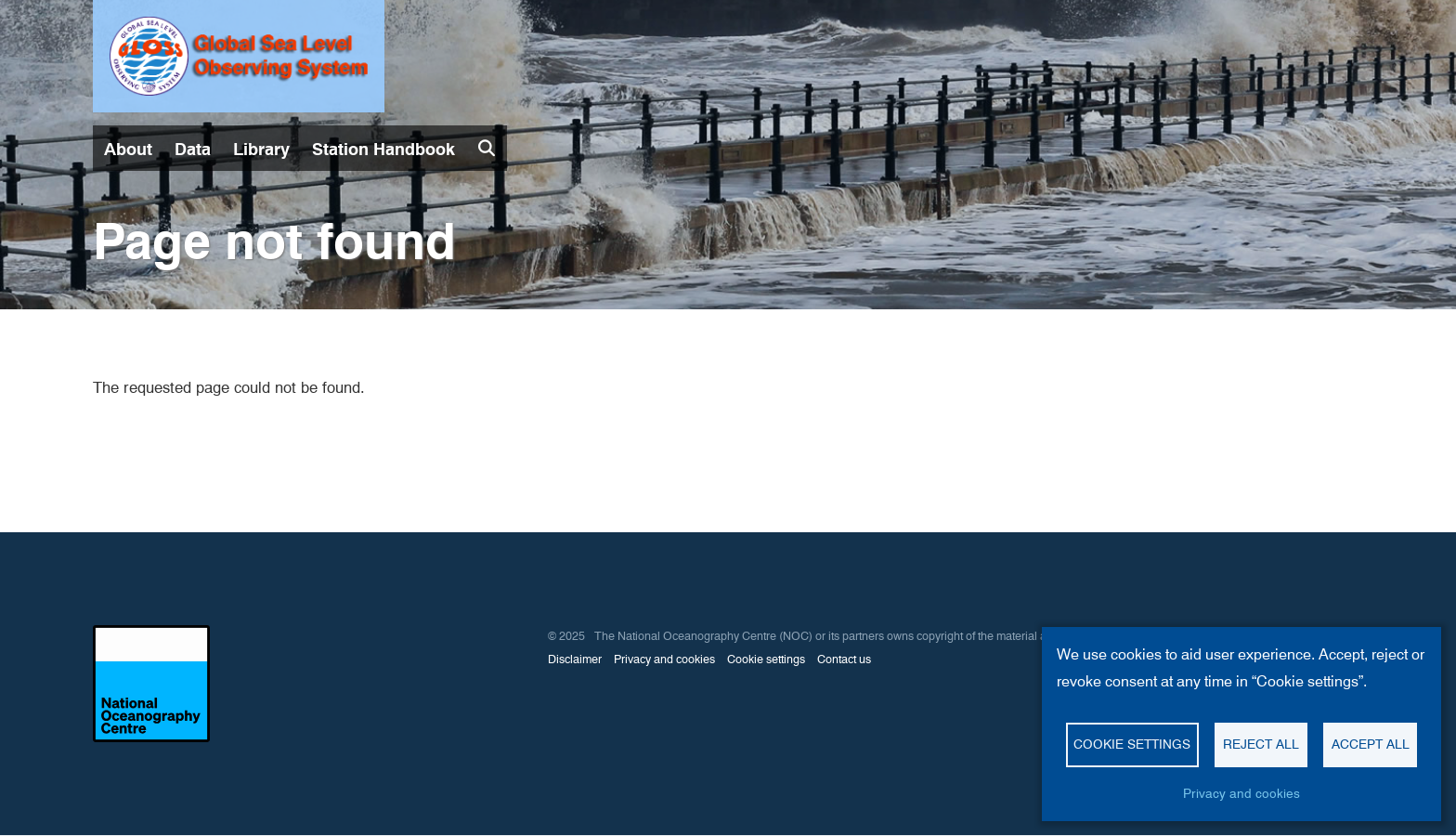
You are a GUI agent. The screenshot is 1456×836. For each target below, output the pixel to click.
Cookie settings (766, 659)
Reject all (1261, 744)
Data (193, 149)
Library (261, 149)
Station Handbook (383, 149)
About (128, 149)
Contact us (844, 659)
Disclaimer (575, 659)
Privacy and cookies (664, 659)
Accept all (1371, 744)
